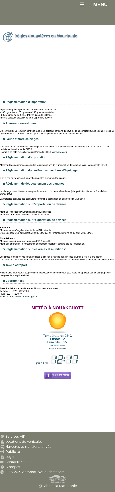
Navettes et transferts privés (28, 447)
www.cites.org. (59, 152)
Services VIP (15, 437)
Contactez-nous (18, 462)
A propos (12, 467)
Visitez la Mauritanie (60, 486)
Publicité (12, 452)
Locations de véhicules (23, 442)
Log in (10, 457)
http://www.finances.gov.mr (24, 296)
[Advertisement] (57, 73)
